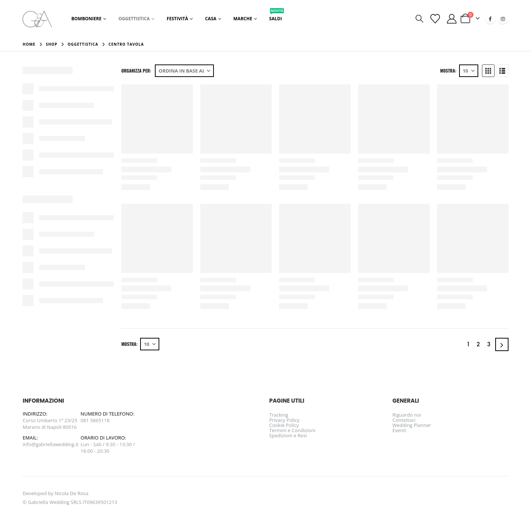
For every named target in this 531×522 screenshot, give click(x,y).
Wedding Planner (411, 425)
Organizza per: (136, 70)
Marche (242, 18)
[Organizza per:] (184, 70)
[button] (419, 18)
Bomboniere (86, 18)
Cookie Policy (284, 425)
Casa (210, 18)
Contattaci (404, 420)
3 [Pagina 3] (488, 344)
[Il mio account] (451, 19)
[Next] (502, 344)
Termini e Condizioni (292, 430)
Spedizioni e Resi (288, 435)
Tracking (278, 414)
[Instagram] (503, 19)
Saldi (276, 16)
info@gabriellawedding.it (50, 444)
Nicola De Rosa (71, 493)
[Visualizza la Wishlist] (435, 19)
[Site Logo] (37, 18)
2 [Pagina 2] (478, 344)
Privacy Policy (284, 420)
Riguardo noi (406, 414)
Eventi (399, 430)
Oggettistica (134, 18)
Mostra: (448, 70)
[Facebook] (490, 19)
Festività (177, 18)
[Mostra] (468, 70)
